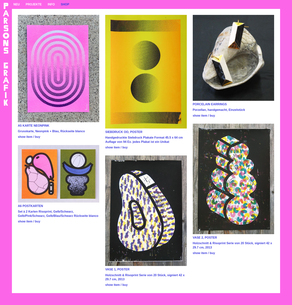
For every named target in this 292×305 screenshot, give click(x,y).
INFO (51, 4)
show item (25, 136)
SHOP (65, 4)
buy (37, 136)
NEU (16, 4)
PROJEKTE (34, 4)
